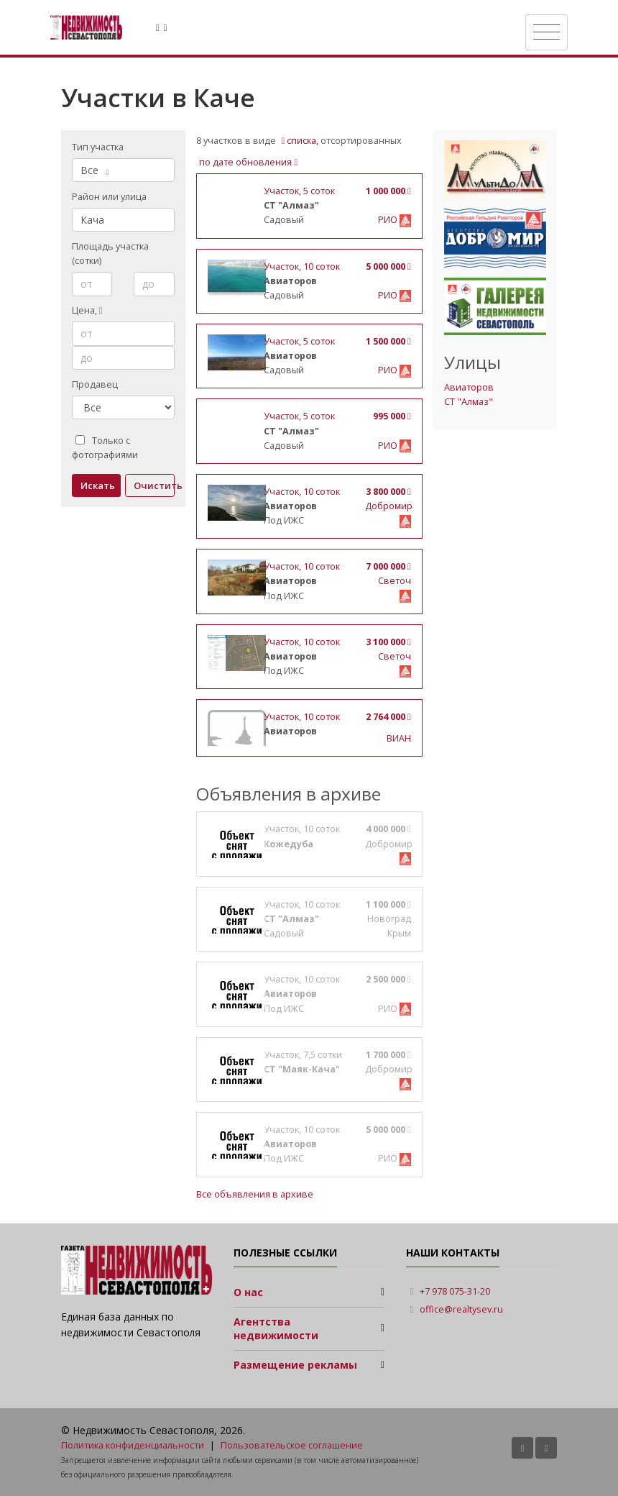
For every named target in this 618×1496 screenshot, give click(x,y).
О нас (248, 1292)
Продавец (95, 384)
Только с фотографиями (105, 447)
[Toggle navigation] (546, 32)
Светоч (394, 581)
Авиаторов (469, 387)
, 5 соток (299, 191)
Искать (97, 485)
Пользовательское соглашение (292, 1445)
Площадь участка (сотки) (110, 253)
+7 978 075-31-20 (455, 1291)
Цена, (87, 310)
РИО (389, 220)
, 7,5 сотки (303, 1055)
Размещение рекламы (295, 1365)
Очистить (154, 485)
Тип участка (98, 147)
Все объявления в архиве (254, 1194)
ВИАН (399, 738)
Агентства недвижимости (276, 1329)
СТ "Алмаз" (468, 402)
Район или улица (109, 197)
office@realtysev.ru (461, 1309)
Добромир (388, 506)
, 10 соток (302, 266)
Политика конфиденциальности (132, 1445)
